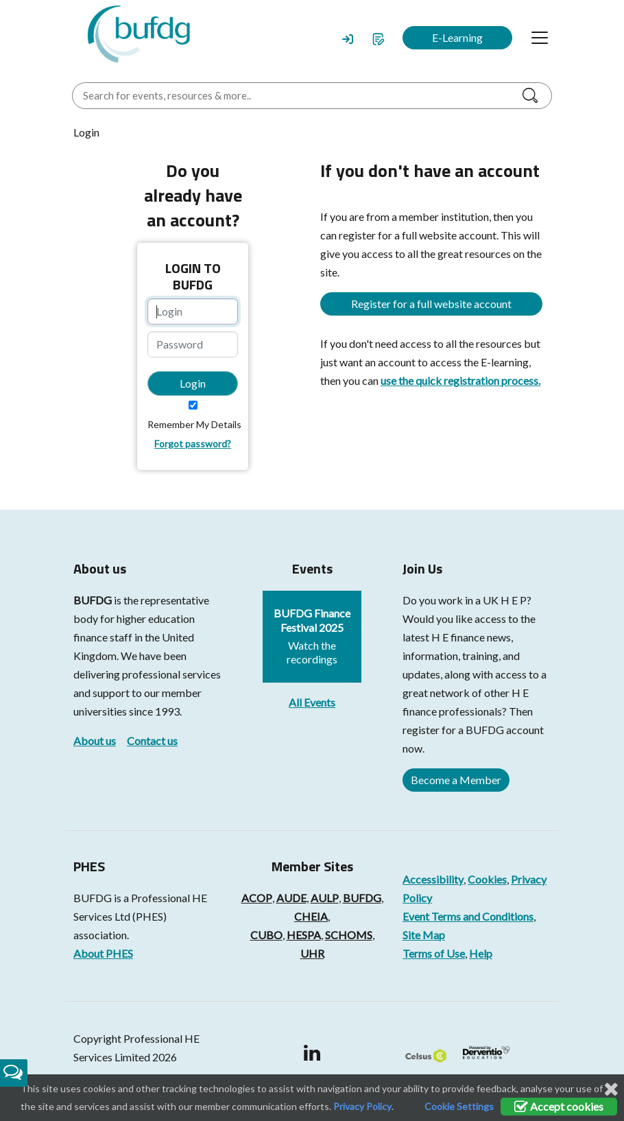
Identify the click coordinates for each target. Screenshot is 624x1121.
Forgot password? (192, 443)
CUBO (266, 934)
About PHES (103, 953)
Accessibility (433, 879)
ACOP (256, 897)
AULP (325, 897)
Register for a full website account (431, 303)
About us (94, 740)
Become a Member (456, 779)
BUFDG (92, 599)
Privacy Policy (362, 1106)
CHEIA (311, 916)
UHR (312, 953)
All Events (312, 702)
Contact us (152, 740)
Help (480, 953)
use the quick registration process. (460, 380)
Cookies (487, 879)
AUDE (291, 897)
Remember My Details (194, 424)
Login (193, 383)
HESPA (304, 934)
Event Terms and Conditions (468, 916)
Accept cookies (558, 1106)
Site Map (424, 934)
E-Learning (457, 37)
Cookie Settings (459, 1106)
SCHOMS (348, 934)
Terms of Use (434, 953)
